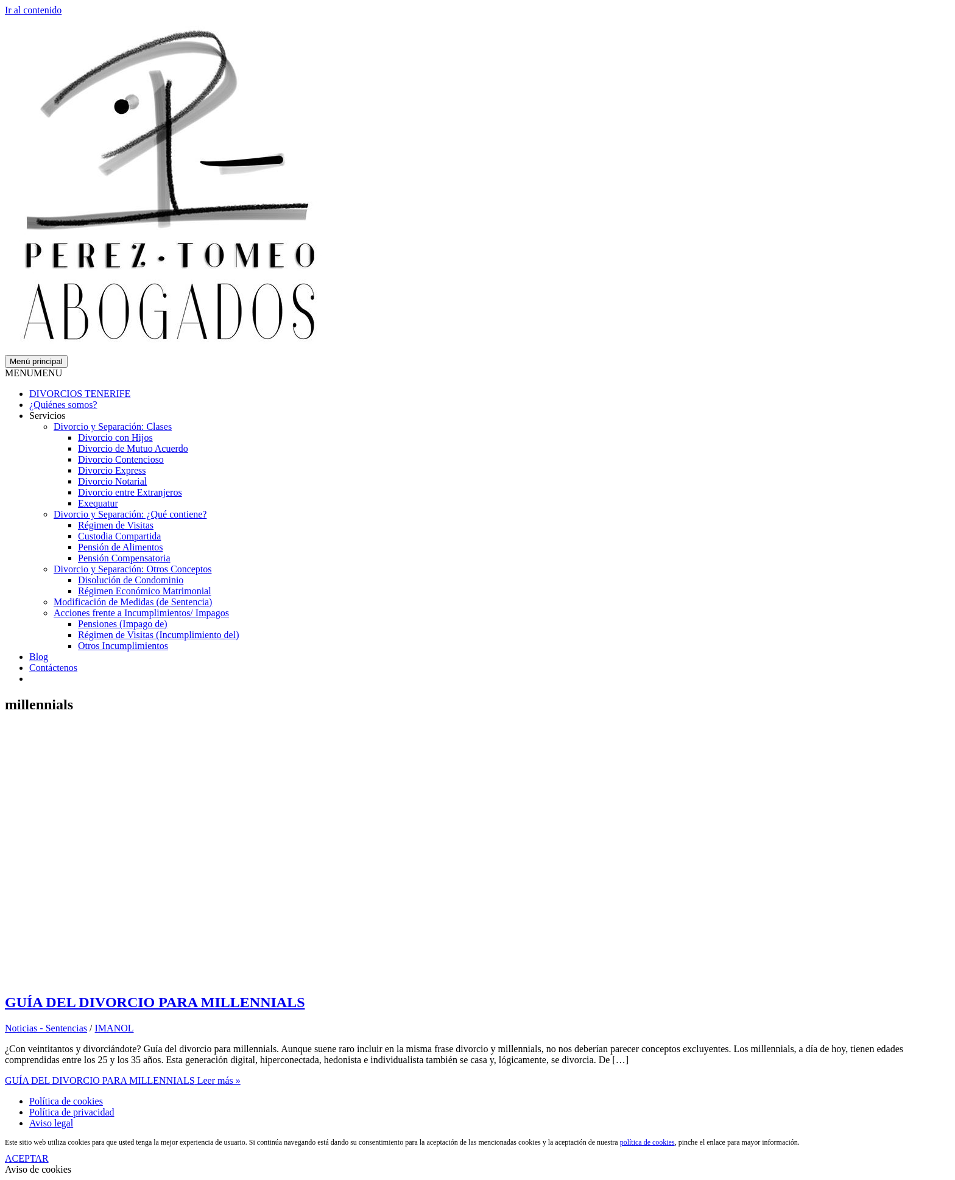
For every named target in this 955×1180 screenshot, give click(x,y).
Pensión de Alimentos (120, 547)
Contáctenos (53, 667)
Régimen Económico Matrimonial (144, 591)
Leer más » (123, 1080)
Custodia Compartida (119, 536)
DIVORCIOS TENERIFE (79, 393)
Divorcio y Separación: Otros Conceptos (133, 569)
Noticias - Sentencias (46, 1028)
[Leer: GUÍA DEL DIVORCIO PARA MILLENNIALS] (200, 976)
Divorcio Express (112, 470)
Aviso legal (51, 1123)
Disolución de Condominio (130, 580)
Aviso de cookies (38, 1169)
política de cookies (647, 1142)
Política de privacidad (72, 1112)
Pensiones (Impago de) (122, 624)
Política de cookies (66, 1101)
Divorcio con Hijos (115, 437)
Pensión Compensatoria (124, 558)
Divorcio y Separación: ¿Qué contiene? (130, 514)
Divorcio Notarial (112, 481)
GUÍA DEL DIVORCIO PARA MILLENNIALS (155, 1002)
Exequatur (98, 503)
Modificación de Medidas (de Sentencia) (133, 602)
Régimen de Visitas (115, 525)
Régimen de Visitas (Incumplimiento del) (158, 635)
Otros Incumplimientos (123, 646)
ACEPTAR (27, 1158)
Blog (38, 656)
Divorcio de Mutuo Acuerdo (133, 448)
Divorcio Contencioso (121, 459)
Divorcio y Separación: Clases (113, 426)
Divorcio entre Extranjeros (130, 492)
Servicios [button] (47, 415)
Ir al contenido (33, 10)
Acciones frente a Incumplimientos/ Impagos (141, 613)
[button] (33, 373)
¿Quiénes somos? (63, 404)
